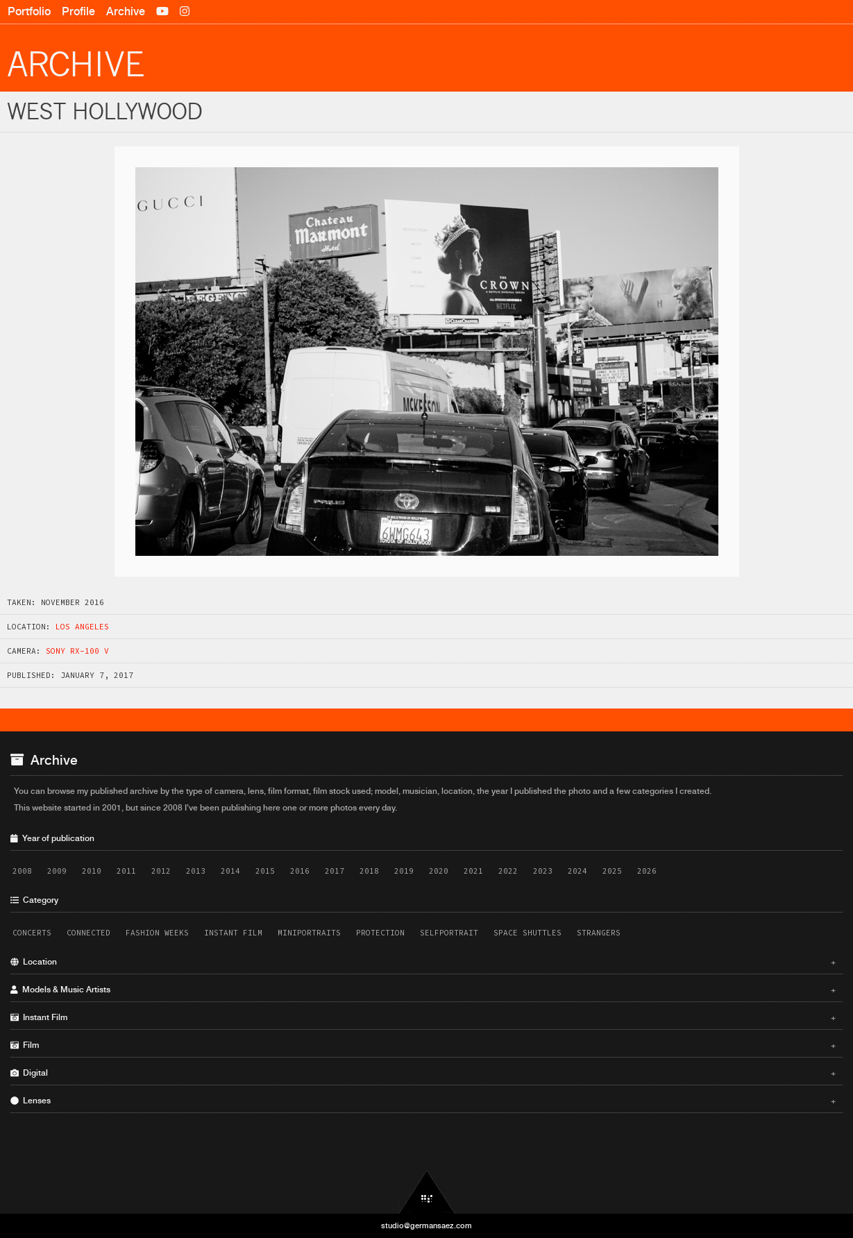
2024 (577, 871)
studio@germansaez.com (426, 1225)
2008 (22, 871)
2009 (57, 871)
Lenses (423, 1100)
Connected (88, 933)
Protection (380, 933)
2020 (438, 871)
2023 (542, 871)
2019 (404, 871)
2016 (300, 871)
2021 (473, 871)
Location (423, 962)
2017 (334, 871)
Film (423, 1045)
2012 (161, 871)
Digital (423, 1073)
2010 (91, 871)
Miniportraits (309, 933)
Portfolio (29, 11)
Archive (125, 11)
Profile (78, 11)
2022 (508, 871)
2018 (369, 871)
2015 (265, 871)
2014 (230, 871)
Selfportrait (449, 933)
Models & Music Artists (423, 989)
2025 (612, 871)
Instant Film (233, 933)
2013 (195, 871)
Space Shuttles (527, 933)
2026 (647, 871)
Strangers (598, 933)
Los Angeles (82, 626)
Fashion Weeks (157, 933)
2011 (126, 871)
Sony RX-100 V (77, 651)
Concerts (31, 933)
